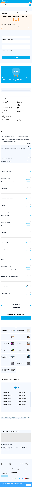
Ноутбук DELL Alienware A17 (22, 401)
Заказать (28, 165)
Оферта (26, 468)
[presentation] (8, 52)
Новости (2, 463)
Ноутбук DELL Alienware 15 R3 (7, 406)
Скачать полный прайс (16, 307)
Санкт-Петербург (9, 426)
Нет (6, 13)
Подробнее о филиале (5, 450)
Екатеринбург (23, 426)
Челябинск (18, 426)
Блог (1, 464)
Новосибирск (3, 426)
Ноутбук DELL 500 (6, 400)
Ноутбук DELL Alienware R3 (22, 412)
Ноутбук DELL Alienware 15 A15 (8, 404)
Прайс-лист (26, 464)
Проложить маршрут (4, 451)
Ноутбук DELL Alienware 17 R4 (7, 410)
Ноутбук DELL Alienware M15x (22, 407)
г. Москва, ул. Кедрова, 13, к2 (15, 473)
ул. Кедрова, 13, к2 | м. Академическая (8, 442)
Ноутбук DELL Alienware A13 (7, 412)
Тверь (14, 426)
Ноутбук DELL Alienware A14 (7, 413)
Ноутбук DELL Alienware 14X (7, 403)
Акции (25, 469)
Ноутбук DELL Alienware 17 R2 (7, 409)
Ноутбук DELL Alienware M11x (22, 404)
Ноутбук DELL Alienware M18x (22, 410)
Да (3, 13)
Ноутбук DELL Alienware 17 (7, 407)
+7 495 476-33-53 (28, 7)
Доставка (26, 463)
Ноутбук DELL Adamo (6, 401)
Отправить (16, 57)
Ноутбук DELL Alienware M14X (22, 406)
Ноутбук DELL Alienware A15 (22, 400)
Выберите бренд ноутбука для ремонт (20, 465)
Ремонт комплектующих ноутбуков (20, 463)
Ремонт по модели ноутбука (19, 469)
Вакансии (2, 468)
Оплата (26, 465)
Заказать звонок (29, 8)
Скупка (10, 464)
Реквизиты (2, 465)
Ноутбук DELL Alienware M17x (22, 409)
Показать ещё (15, 417)
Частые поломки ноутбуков (19, 467)
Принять (28, 484)
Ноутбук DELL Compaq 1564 (22, 413)
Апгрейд (10, 463)
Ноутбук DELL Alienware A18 (22, 403)
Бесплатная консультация (16, 304)
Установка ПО (11, 465)
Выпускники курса (11, 468)
